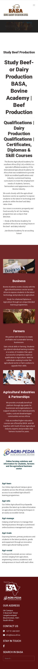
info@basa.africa (13, 635)
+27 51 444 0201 (13, 631)
